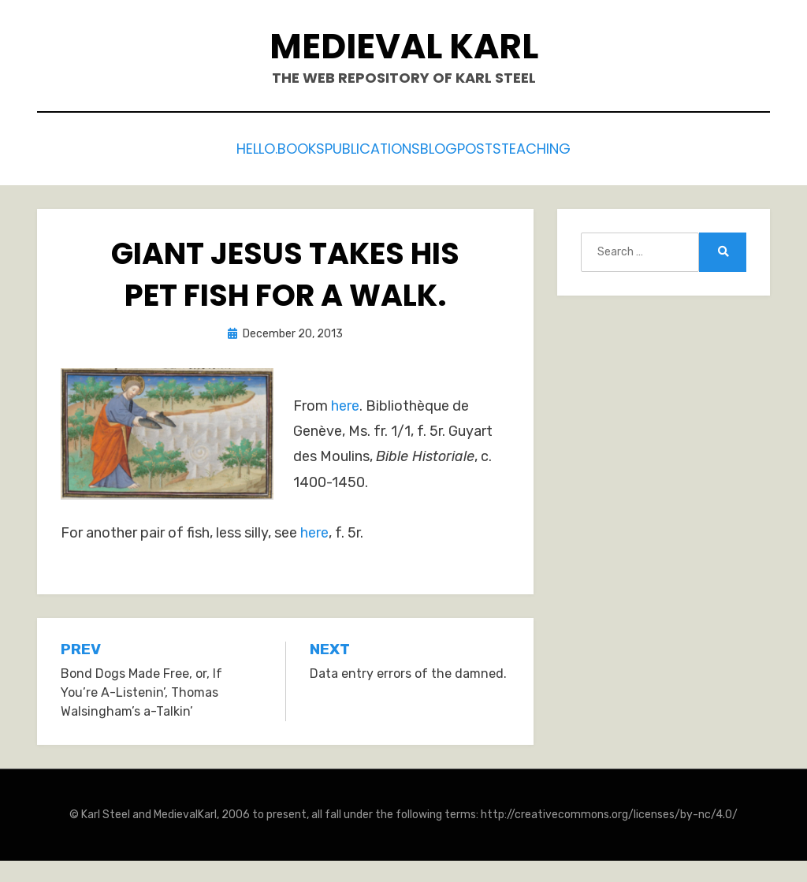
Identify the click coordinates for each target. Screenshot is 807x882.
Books (285, 147)
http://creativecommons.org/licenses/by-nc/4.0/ (609, 810)
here (345, 401)
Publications (376, 147)
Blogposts (482, 147)
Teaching (576, 147)
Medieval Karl (404, 46)
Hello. (219, 147)
